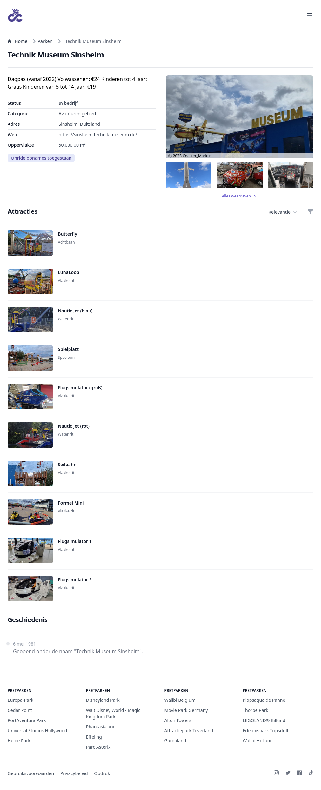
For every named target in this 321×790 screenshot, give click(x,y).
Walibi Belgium (180, 700)
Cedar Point (20, 710)
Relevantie (282, 212)
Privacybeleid (74, 773)
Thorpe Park (255, 710)
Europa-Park (20, 700)
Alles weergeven (239, 196)
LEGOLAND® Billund (264, 720)
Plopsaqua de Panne (264, 700)
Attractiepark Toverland (188, 730)
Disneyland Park (103, 700)
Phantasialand (101, 727)
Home (17, 41)
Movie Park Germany (186, 710)
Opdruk (102, 773)
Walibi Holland (258, 741)
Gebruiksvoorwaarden (31, 773)
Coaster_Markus (197, 155)
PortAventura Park (27, 720)
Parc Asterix (98, 747)
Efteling (94, 737)
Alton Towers (177, 720)
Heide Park (19, 741)
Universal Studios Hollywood (37, 730)
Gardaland (175, 741)
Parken (42, 41)
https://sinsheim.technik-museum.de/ (98, 134)
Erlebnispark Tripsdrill (265, 730)
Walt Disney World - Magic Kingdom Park (113, 713)
